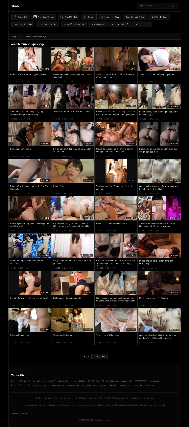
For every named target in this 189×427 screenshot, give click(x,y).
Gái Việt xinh (63, 381)
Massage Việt (73, 385)
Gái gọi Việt (86, 385)
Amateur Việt (126, 381)
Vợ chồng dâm (100, 385)
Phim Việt (51, 381)
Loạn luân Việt (125, 385)
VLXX (15, 5)
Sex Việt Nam (39, 381)
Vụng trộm (137, 385)
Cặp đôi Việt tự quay (110, 381)
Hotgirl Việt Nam (78, 381)
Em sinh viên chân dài (20, 385)
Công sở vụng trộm (40, 385)
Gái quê (112, 385)
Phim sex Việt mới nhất (20, 381)
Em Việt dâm (93, 381)
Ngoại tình (149, 385)
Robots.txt (24, 413)
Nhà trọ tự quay (58, 385)
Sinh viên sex (140, 381)
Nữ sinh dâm (154, 381)
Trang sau (99, 356)
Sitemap (14, 413)
